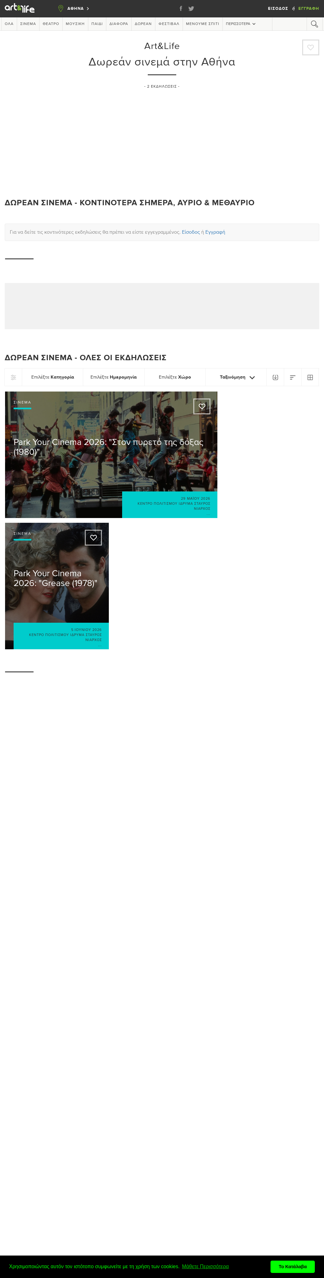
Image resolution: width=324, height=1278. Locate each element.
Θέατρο (51, 24)
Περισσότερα (241, 24)
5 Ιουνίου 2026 (86, 630)
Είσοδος (279, 8)
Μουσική (75, 24)
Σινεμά (28, 24)
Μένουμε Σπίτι (202, 24)
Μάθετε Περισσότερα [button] (205, 1266)
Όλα (9, 24)
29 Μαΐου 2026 (195, 498)
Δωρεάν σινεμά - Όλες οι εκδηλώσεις (86, 358)
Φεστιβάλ (169, 24)
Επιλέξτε (52, 377)
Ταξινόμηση (239, 377)
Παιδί (97, 24)
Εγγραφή (308, 8)
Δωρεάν (143, 24)
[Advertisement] (162, 140)
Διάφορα (118, 24)
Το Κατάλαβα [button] (293, 1266)
